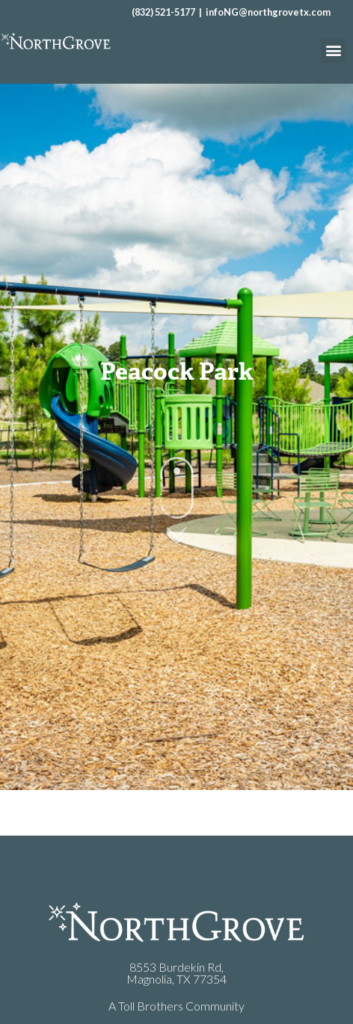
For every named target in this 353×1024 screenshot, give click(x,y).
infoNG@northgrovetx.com (268, 12)
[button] (333, 50)
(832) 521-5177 (163, 12)
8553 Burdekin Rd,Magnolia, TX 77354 (176, 973)
